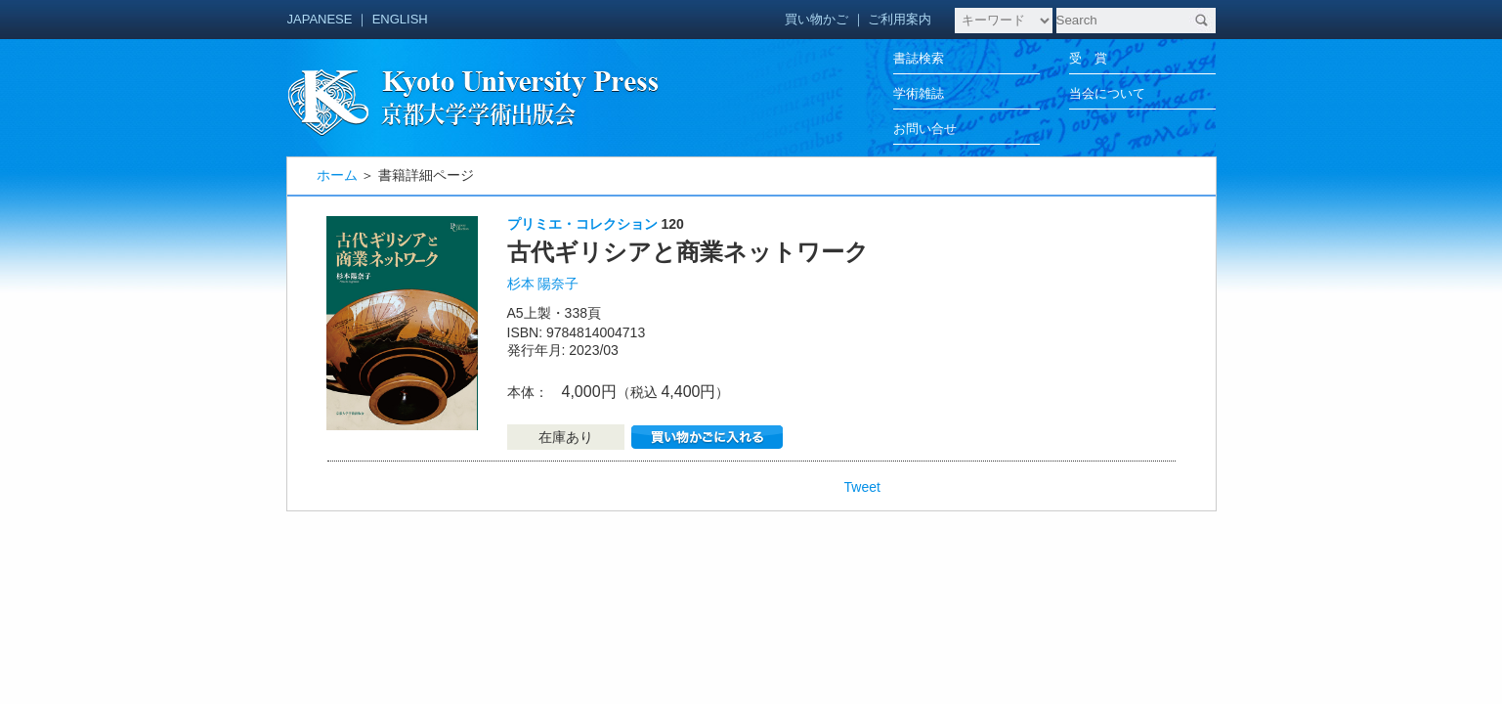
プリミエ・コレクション (582, 224)
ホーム (337, 175)
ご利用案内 (899, 19)
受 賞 (1088, 58)
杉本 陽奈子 (543, 283)
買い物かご (816, 19)
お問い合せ (925, 128)
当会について (1107, 93)
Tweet (862, 487)
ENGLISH (400, 19)
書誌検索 (918, 58)
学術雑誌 (918, 93)
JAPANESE (320, 19)
